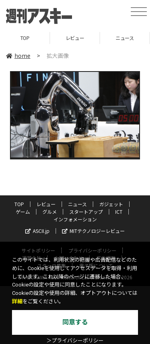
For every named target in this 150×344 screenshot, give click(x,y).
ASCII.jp (37, 230)
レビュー (75, 37)
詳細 (17, 301)
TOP (25, 37)
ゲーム (23, 211)
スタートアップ (86, 211)
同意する (75, 322)
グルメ (49, 211)
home (18, 56)
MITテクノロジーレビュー (93, 230)
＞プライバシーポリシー (75, 341)
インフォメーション (75, 219)
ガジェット (111, 204)
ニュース (125, 37)
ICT (118, 211)
